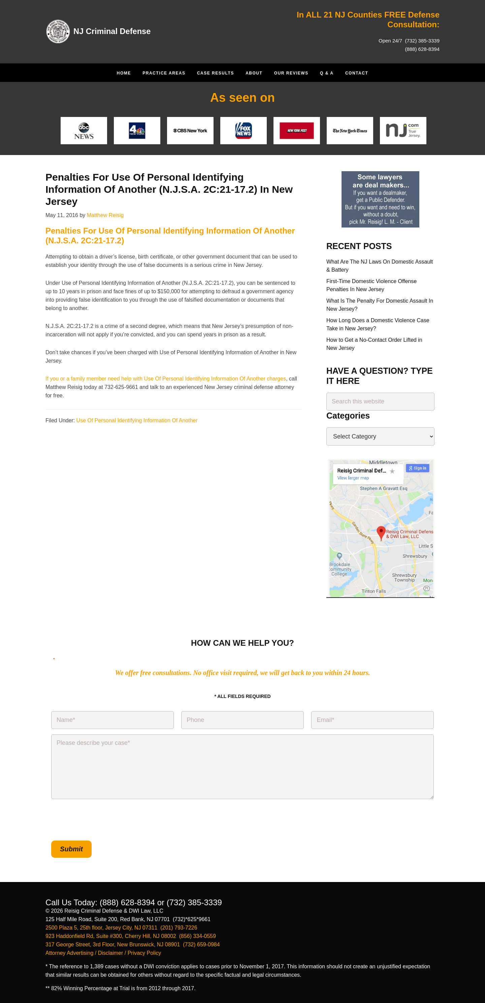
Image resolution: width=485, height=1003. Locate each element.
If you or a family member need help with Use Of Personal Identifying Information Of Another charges (165, 379)
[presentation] (102, 820)
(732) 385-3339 (421, 40)
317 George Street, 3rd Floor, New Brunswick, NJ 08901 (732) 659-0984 (132, 944)
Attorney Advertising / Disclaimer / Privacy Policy (103, 952)
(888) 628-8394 (422, 49)
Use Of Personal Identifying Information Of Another (137, 420)
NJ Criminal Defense (112, 31)
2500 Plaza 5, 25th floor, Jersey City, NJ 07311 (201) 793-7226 (121, 927)
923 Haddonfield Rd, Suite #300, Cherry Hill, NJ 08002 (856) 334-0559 (130, 936)
